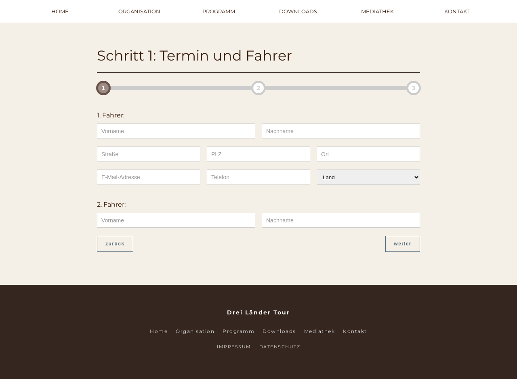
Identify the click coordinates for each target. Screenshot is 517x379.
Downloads (298, 11)
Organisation (139, 11)
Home (60, 11)
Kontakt (456, 11)
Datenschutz (280, 347)
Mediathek (377, 11)
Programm (218, 11)
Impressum (234, 347)
